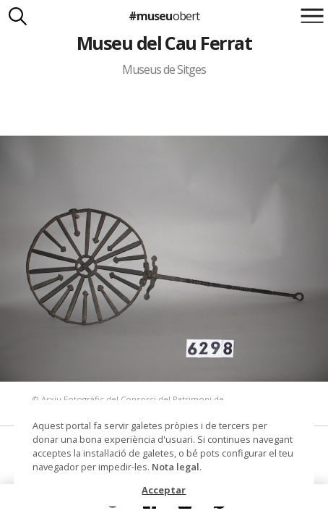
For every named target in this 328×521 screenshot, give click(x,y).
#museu (164, 16)
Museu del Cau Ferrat (164, 42)
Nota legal (175, 466)
